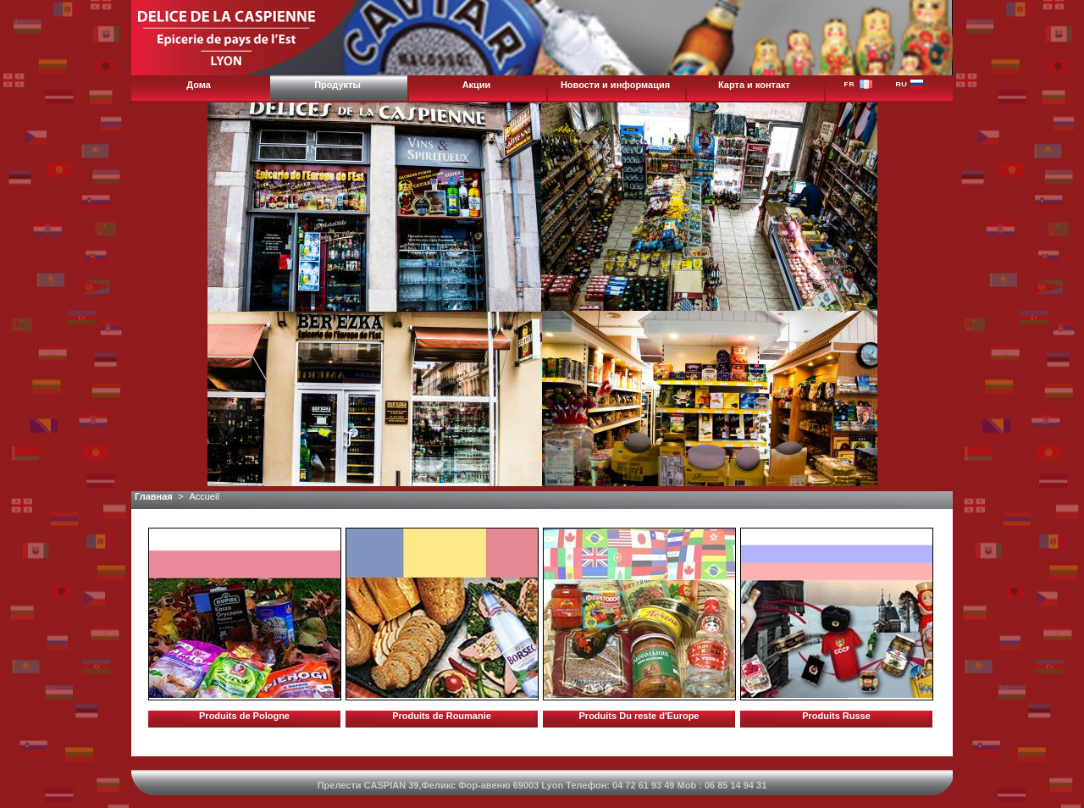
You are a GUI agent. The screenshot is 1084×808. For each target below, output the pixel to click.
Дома (198, 85)
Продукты (337, 85)
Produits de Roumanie (441, 716)
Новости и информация (615, 85)
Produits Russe (836, 716)
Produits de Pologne (244, 716)
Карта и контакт (754, 85)
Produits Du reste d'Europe (639, 716)
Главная (154, 496)
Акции (476, 85)
